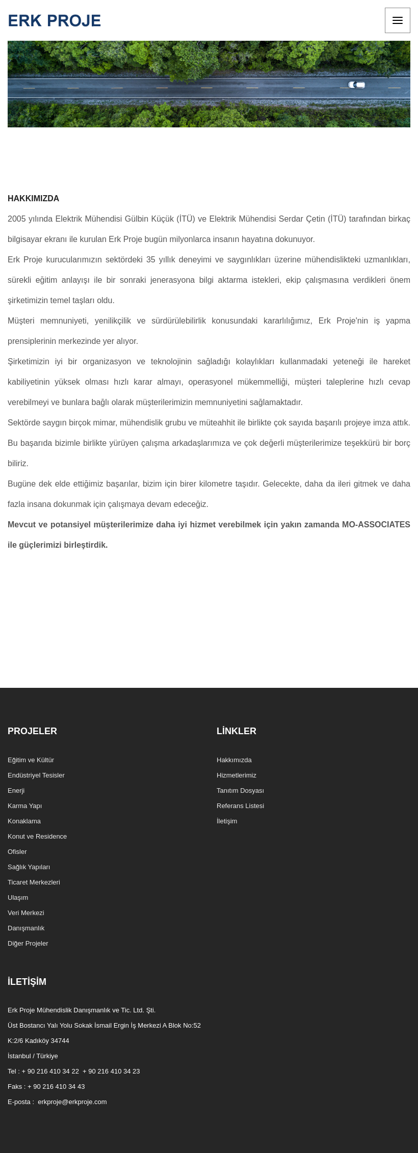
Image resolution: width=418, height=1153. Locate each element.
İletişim (227, 821)
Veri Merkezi (26, 913)
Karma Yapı (25, 806)
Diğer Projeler (28, 943)
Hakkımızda (234, 760)
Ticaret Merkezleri (34, 882)
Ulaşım (18, 897)
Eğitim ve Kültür (31, 760)
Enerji (16, 790)
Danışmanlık (26, 928)
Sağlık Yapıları (29, 867)
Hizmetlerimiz (236, 775)
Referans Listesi (240, 806)
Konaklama (24, 821)
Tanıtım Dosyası (240, 790)
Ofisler (17, 851)
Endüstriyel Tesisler (36, 775)
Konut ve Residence (37, 836)
